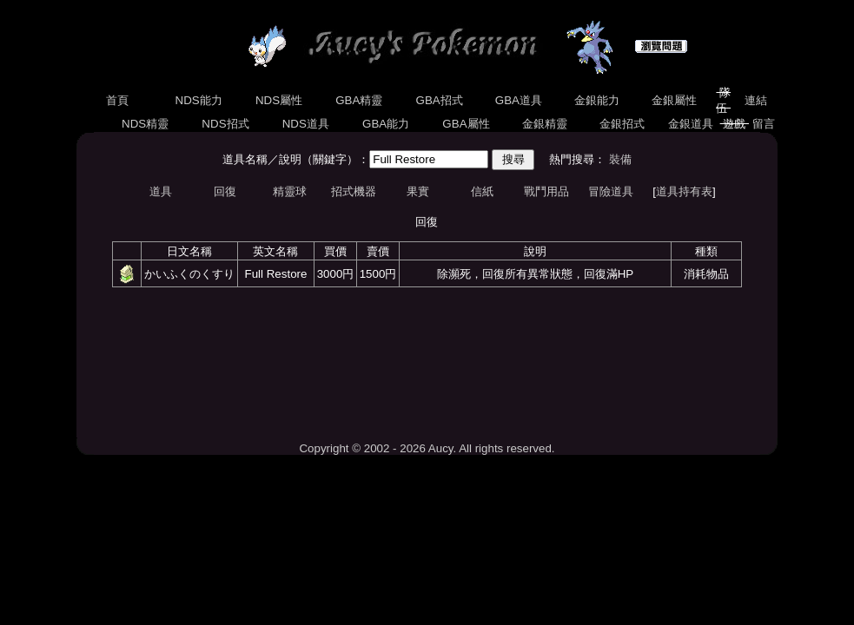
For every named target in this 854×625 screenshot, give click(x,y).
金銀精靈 (544, 123)
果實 (418, 191)
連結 (756, 100)
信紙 (482, 191)
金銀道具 (690, 123)
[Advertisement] (426, 364)
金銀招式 (622, 123)
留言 (763, 123)
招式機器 (353, 191)
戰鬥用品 (546, 191)
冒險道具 (610, 191)
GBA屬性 (466, 123)
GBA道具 (519, 100)
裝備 (620, 159)
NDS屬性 (279, 100)
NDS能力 (199, 100)
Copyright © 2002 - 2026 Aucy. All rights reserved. (426, 448)
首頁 (117, 100)
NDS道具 (306, 123)
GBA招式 (440, 100)
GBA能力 (386, 123)
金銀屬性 (673, 100)
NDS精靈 (145, 123)
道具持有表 (684, 191)
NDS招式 (226, 123)
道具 (160, 191)
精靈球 (290, 191)
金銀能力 (596, 100)
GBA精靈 (360, 100)
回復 (225, 191)
